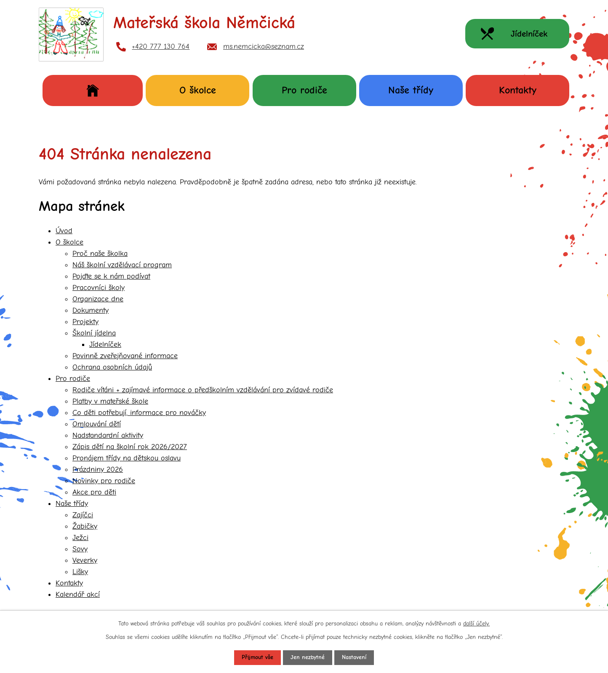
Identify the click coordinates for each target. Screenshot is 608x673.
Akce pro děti (94, 492)
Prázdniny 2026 (97, 469)
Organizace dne (97, 299)
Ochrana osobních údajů (112, 367)
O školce (197, 90)
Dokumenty (90, 310)
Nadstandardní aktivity (107, 435)
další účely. (476, 623)
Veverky (84, 560)
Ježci (80, 537)
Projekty (85, 321)
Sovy (80, 549)
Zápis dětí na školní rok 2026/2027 (129, 446)
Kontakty (517, 90)
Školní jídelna (94, 333)
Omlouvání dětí (96, 424)
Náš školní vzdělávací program (122, 265)
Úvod (93, 90)
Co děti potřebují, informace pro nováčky (139, 412)
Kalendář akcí (78, 594)
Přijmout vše (257, 657)
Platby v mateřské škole (110, 401)
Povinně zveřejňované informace (125, 355)
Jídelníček (105, 344)
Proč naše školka (100, 253)
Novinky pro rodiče (103, 480)
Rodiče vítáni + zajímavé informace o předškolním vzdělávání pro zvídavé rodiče (202, 390)
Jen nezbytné (308, 657)
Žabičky (84, 526)
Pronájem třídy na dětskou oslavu (126, 458)
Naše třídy (410, 90)
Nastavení (354, 657)
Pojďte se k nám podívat (111, 276)
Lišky (80, 571)
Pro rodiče (304, 90)
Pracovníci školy (98, 287)
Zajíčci (82, 515)
